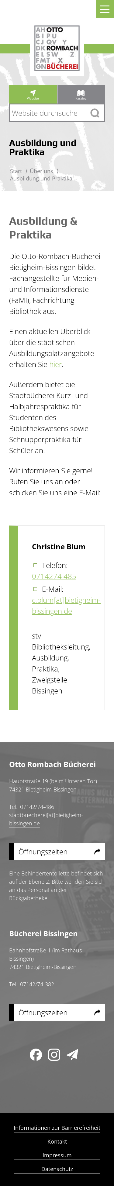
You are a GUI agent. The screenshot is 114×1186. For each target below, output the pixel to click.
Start (16, 171)
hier (55, 364)
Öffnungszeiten (43, 851)
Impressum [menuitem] (57, 1155)
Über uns (41, 171)
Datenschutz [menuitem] (57, 1169)
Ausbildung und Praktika (41, 178)
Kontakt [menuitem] (57, 1142)
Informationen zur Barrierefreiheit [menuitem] (57, 1128)
